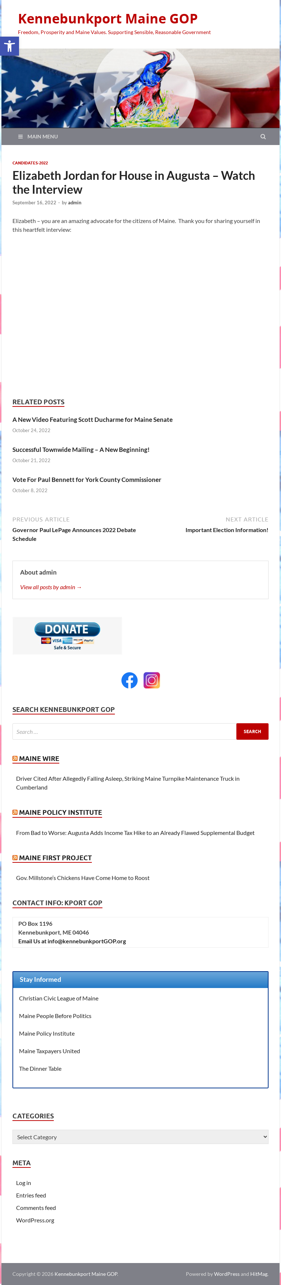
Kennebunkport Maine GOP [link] (108, 18)
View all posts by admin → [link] (51, 586)
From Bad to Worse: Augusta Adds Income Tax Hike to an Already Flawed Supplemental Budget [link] (135, 832)
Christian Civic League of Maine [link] (58, 998)
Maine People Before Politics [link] (55, 1015)
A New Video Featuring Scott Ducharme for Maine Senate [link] (92, 419)
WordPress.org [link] (35, 1220)
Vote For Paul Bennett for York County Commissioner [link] (86, 479)
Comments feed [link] (36, 1207)
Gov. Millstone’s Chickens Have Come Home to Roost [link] (83, 877)
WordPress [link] (227, 1274)
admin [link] (74, 202)
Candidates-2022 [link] (30, 163)
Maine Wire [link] (39, 758)
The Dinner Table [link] (40, 1068)
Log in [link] (23, 1182)
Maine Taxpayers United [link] (49, 1050)
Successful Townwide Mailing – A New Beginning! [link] (81, 449)
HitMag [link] (258, 1274)
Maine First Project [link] (55, 858)
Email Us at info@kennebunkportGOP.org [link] (72, 940)
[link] (9, 46)
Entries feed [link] (31, 1195)
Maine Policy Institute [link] (60, 812)
